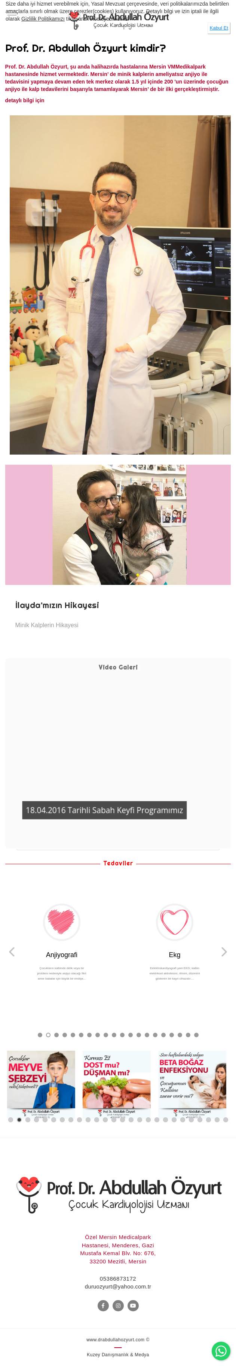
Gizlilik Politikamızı (43, 19)
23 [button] (199, 1119)
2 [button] (47, 1034)
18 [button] (179, 1034)
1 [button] (39, 1034)
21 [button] (182, 1119)
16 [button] (163, 1034)
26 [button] (225, 1119)
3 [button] (56, 1034)
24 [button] (208, 1119)
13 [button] (138, 1034)
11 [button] (121, 1034)
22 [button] (191, 1119)
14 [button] (146, 1034)
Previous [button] (11, 952)
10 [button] (113, 1034)
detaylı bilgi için (25, 100)
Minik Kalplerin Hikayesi (47, 625)
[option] (118, 551)
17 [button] (171, 1034)
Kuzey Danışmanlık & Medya (118, 1354)
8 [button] (97, 1034)
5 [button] (72, 1034)
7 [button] (89, 1034)
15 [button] (154, 1034)
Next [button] (224, 952)
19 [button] (187, 1034)
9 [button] (105, 1034)
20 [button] (195, 1034)
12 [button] (130, 1034)
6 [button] (80, 1034)
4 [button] (64, 1034)
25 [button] (217, 1119)
